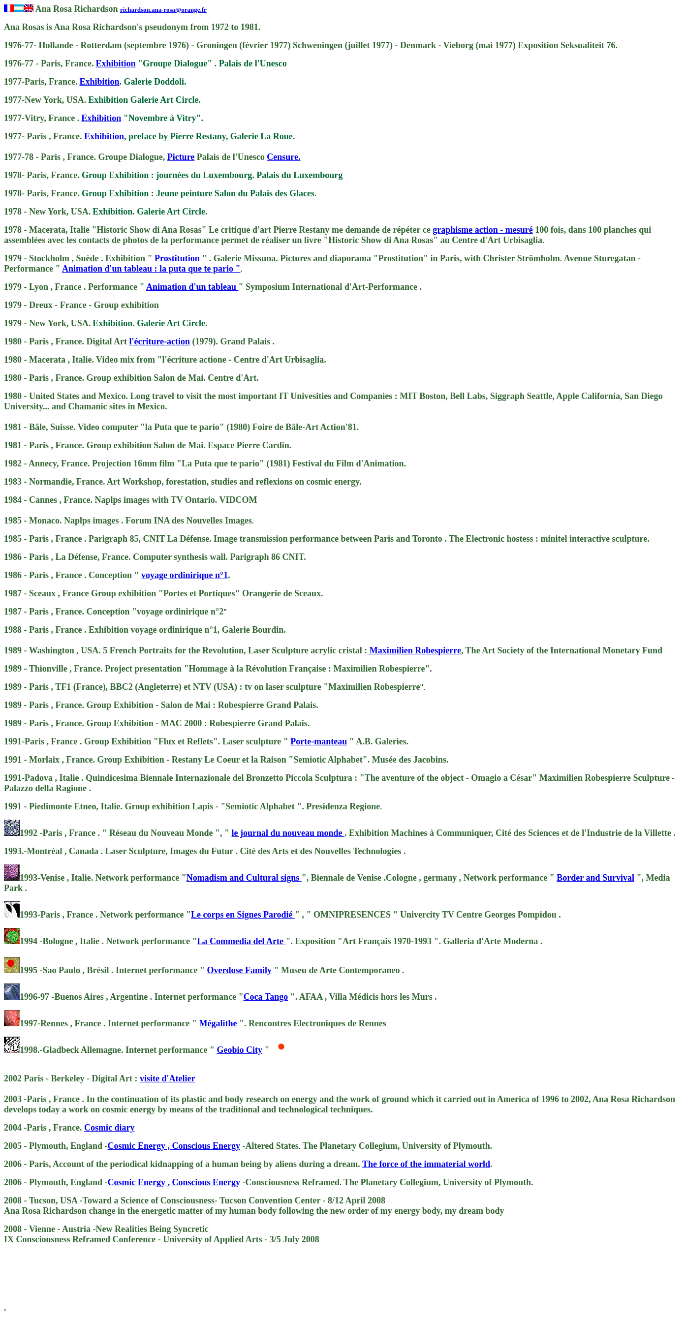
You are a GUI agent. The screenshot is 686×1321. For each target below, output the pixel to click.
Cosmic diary (109, 1128)
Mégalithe (218, 1023)
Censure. (283, 157)
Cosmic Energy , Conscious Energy (174, 1146)
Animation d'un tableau (192, 287)
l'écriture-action (159, 341)
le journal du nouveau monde (287, 833)
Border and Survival (595, 878)
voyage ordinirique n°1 (184, 575)
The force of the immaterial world (426, 1164)
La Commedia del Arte (241, 941)
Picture (181, 157)
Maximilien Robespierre (414, 650)
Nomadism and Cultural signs (244, 878)
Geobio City (239, 1050)
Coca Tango (266, 997)
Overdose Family (239, 970)
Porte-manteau (318, 741)
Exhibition (115, 63)
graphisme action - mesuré (482, 230)
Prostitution (177, 258)
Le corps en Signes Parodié (243, 915)
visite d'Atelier (167, 1078)
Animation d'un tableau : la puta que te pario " (151, 269)
